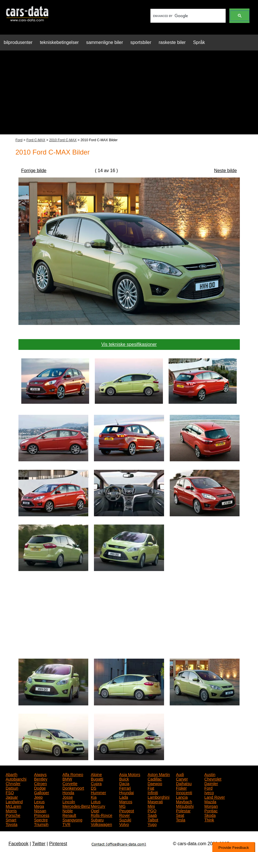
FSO (10, 792)
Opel (95, 810)
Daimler (211, 783)
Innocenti (184, 792)
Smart (11, 819)
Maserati (155, 801)
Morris (11, 810)
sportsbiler (140, 42)
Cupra (96, 783)
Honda (68, 792)
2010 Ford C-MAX (63, 140)
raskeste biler (172, 42)
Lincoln (68, 801)
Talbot (153, 819)
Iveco (209, 792)
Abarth (11, 774)
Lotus (95, 801)
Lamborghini (158, 796)
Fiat (151, 787)
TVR (66, 824)
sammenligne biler (104, 42)
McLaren (13, 805)
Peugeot (126, 810)
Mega (39, 805)
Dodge (40, 787)
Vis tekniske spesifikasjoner (129, 344)
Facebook (18, 843)
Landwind (14, 801)
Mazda (210, 801)
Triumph (41, 824)
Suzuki (125, 819)
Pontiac (211, 810)
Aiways (40, 774)
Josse (67, 796)
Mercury (98, 805)
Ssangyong (72, 819)
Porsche (13, 815)
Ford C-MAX (35, 140)
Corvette (69, 783)
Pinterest (58, 843)
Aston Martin (159, 774)
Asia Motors (129, 774)
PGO (152, 810)
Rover (124, 815)
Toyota (11, 824)
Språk (199, 42)
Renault (69, 815)
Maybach (184, 801)
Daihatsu (184, 783)
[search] (187, 16)
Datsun (12, 787)
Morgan (211, 805)
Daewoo (155, 783)
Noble (67, 810)
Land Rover (214, 796)
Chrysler (13, 783)
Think (209, 819)
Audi (180, 774)
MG (122, 805)
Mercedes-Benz (76, 805)
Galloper (41, 792)
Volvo (124, 824)
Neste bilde (225, 170)
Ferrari (125, 787)
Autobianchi (16, 778)
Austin (209, 774)
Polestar (183, 810)
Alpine (96, 774)
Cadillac (155, 778)
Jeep (38, 796)
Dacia (124, 783)
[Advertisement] (129, 94)
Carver (182, 778)
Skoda (210, 815)
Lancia (182, 796)
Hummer (98, 792)
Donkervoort (73, 787)
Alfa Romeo (72, 774)
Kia (94, 796)
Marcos (125, 801)
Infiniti (153, 792)
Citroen (40, 783)
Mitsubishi (185, 805)
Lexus (39, 801)
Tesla (180, 819)
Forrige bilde (34, 170)
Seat (180, 815)
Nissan (40, 810)
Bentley (40, 778)
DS (93, 787)
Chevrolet (212, 778)
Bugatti (97, 778)
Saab (152, 815)
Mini (151, 805)
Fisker (181, 787)
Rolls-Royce (101, 815)
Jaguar (12, 796)
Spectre (41, 819)
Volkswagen (101, 824)
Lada (123, 796)
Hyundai (126, 792)
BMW (67, 778)
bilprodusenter (18, 42)
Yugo (152, 824)
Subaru (97, 819)
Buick (124, 778)
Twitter (38, 843)
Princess (41, 815)
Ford (19, 140)
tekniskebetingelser (59, 42)
